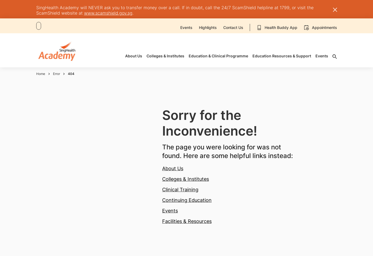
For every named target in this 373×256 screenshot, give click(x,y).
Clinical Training (180, 189)
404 (71, 74)
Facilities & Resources (187, 221)
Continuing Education (187, 200)
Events (170, 211)
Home (40, 74)
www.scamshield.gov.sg (108, 13)
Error (56, 74)
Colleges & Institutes (185, 179)
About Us (172, 168)
